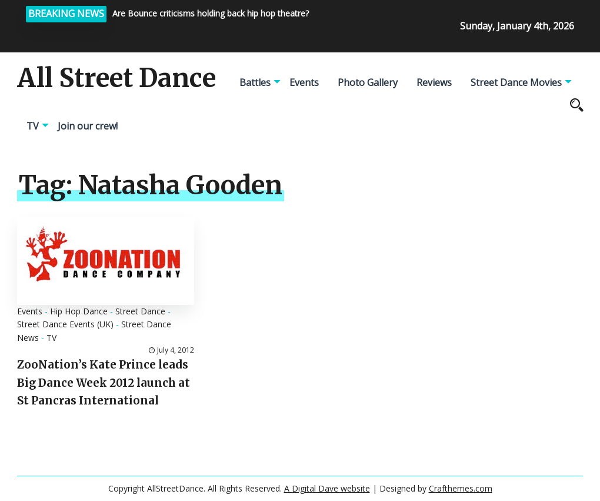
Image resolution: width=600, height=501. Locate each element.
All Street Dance (116, 78)
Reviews (434, 82)
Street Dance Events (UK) (65, 324)
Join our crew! (88, 126)
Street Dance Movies (516, 82)
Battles (255, 82)
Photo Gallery (368, 82)
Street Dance (140, 311)
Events (304, 82)
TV (32, 126)
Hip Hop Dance (79, 311)
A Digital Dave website (327, 488)
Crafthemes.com (460, 488)
